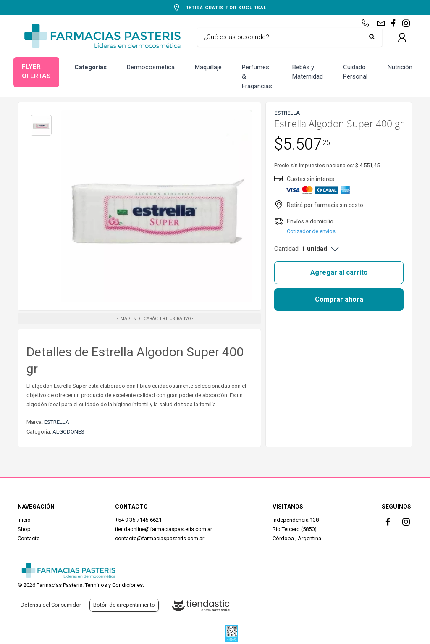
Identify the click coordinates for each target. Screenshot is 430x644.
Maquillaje (208, 67)
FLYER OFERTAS (36, 71)
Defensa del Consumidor (51, 605)
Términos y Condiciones (114, 585)
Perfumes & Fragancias (257, 76)
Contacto (29, 538)
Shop (24, 529)
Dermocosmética (151, 67)
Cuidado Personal (355, 72)
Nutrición (400, 67)
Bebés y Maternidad (307, 72)
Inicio (24, 520)
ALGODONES (68, 431)
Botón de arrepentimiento (124, 605)
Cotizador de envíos (311, 231)
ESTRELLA (56, 422)
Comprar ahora (339, 299)
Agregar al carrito (339, 272)
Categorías (90, 67)
